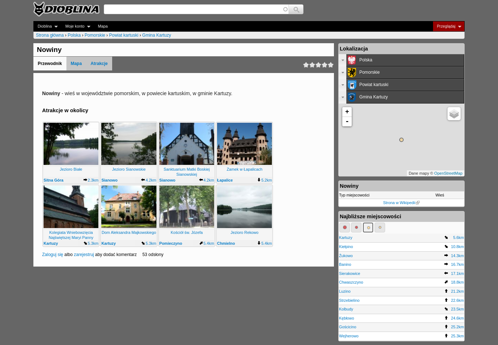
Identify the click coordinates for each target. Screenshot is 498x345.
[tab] (401, 60)
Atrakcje (98, 63)
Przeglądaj (447, 26)
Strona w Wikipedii (401, 202)
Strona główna (50, 35)
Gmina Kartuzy (156, 35)
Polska (74, 35)
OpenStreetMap (448, 173)
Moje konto (75, 26)
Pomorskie (95, 35)
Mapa (103, 26)
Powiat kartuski (123, 35)
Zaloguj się (52, 254)
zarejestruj (84, 254)
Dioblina (45, 26)
